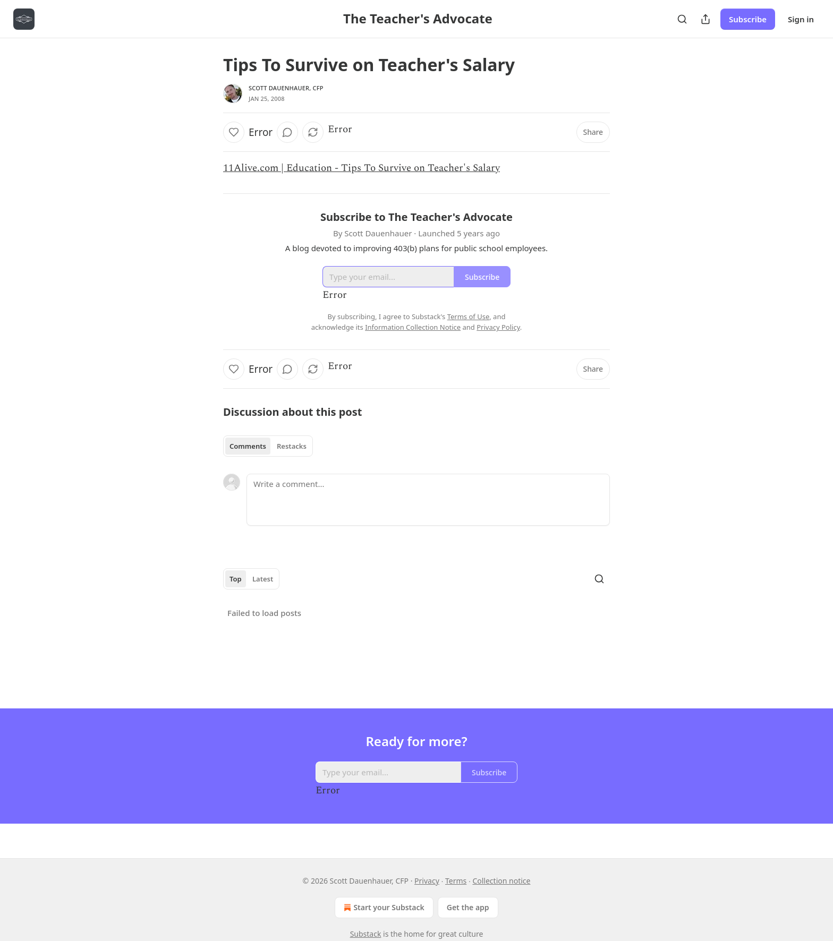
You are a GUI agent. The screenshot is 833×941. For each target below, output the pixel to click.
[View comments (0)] (287, 132)
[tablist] (268, 446)
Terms (455, 881)
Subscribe (748, 19)
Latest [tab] (262, 579)
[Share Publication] (705, 19)
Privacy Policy (498, 327)
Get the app (468, 907)
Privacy (426, 881)
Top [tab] (236, 579)
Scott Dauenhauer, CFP (286, 88)
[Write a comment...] (428, 500)
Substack (365, 934)
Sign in (801, 19)
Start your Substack (383, 907)
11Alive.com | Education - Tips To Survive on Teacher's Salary (361, 168)
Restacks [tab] (292, 446)
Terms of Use (468, 316)
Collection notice (501, 881)
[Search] (682, 19)
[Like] (233, 132)
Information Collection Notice (413, 327)
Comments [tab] (248, 446)
